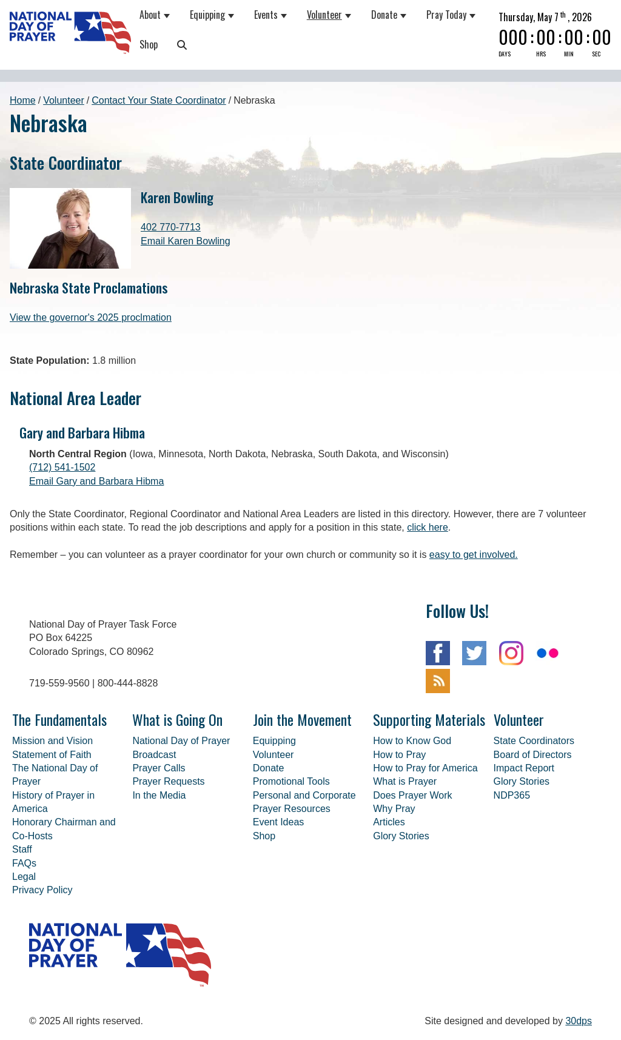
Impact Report (524, 768)
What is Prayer (405, 781)
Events (266, 14)
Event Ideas (278, 822)
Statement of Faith (52, 755)
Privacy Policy (42, 890)
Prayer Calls (158, 768)
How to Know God (412, 741)
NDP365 (512, 795)
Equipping (207, 14)
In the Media (159, 795)
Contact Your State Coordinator (159, 100)
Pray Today (446, 14)
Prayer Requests (168, 781)
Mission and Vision (52, 741)
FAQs (24, 863)
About (150, 14)
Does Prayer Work (412, 795)
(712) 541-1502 (62, 467)
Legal (24, 876)
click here (427, 527)
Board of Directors (533, 755)
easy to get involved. (473, 554)
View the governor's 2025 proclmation (91, 317)
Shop (148, 44)
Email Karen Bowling (185, 241)
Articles (388, 822)
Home (23, 100)
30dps (578, 1021)
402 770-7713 (171, 227)
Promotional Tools (291, 781)
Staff (22, 849)
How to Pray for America (425, 768)
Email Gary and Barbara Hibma (96, 481)
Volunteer (324, 14)
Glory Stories (401, 836)
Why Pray (394, 808)
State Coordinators (534, 741)
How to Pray (399, 755)
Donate (384, 14)
